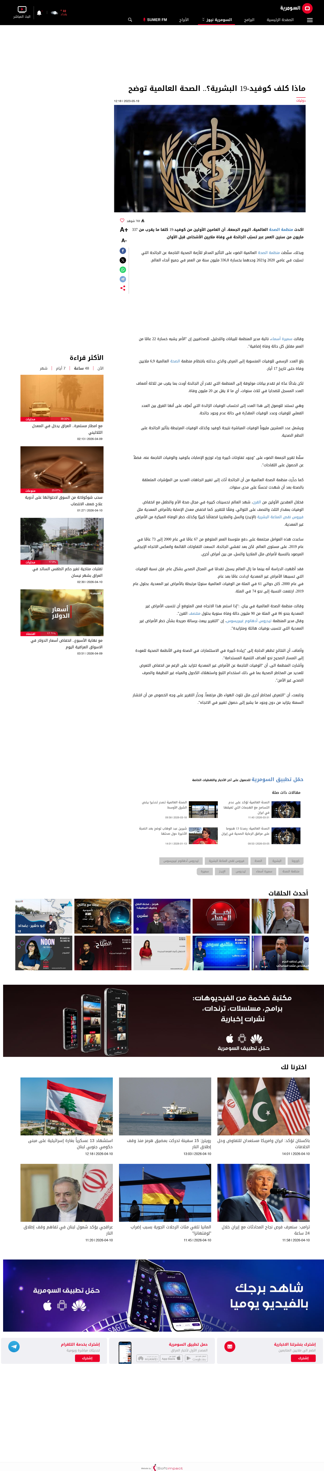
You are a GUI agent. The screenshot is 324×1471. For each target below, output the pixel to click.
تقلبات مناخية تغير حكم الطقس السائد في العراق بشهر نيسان (67, 572)
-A (124, 240)
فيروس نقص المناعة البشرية (280, 516)
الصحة (175, 361)
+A (124, 230)
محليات (30, 419)
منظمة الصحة (281, 229)
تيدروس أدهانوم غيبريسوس (249, 620)
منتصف (194, 613)
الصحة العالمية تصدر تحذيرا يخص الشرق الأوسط (164, 805)
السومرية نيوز (216, 19)
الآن (101, 368)
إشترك (87, 1358)
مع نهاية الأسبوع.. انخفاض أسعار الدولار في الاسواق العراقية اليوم (66, 643)
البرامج (249, 19)
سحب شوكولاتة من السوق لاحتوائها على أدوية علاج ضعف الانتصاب (63, 500)
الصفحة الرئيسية (280, 19)
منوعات (30, 491)
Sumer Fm (157, 20)
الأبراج (184, 19)
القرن (257, 502)
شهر (44, 368)
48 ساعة (81, 368)
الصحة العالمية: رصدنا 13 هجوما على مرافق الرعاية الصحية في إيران (245, 831)
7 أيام (61, 368)
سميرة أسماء (281, 338)
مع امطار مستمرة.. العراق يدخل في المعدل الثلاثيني (67, 429)
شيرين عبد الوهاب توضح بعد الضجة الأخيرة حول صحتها (163, 831)
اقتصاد (30, 634)
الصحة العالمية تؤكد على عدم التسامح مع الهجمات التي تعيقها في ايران (246, 807)
